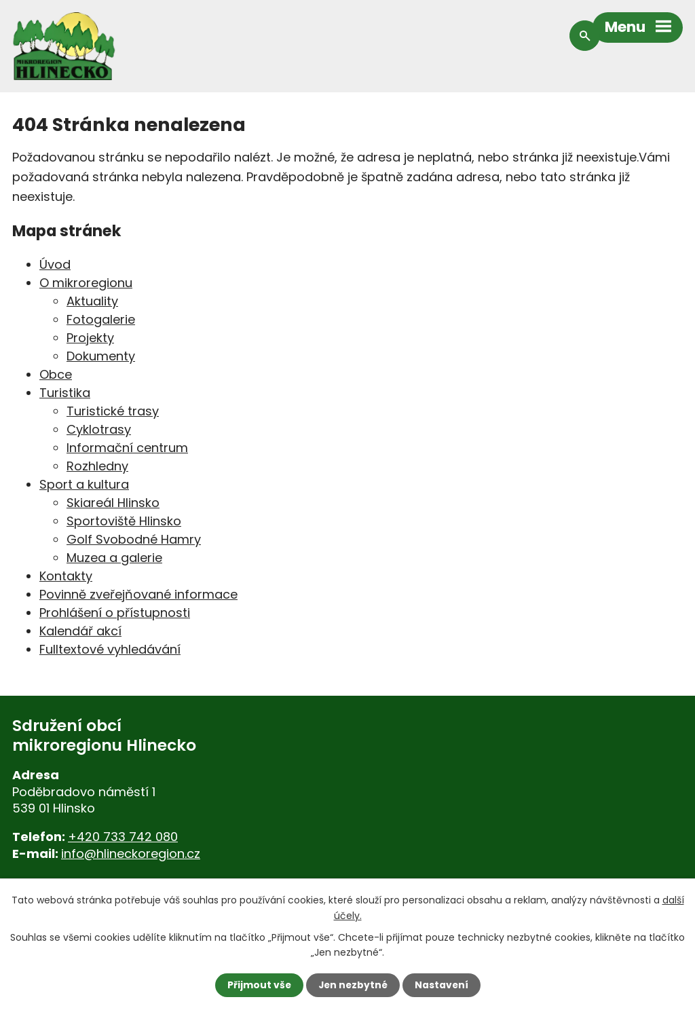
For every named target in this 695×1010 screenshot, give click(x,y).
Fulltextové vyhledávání (110, 649)
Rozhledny (97, 465)
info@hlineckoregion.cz (130, 853)
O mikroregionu (85, 282)
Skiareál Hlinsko (113, 502)
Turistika (64, 392)
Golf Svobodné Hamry (134, 539)
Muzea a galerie (114, 557)
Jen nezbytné (352, 985)
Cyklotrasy (99, 429)
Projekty (90, 337)
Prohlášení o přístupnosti (114, 612)
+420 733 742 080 (123, 836)
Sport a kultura (84, 484)
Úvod (55, 264)
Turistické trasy (113, 411)
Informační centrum (127, 447)
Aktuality (92, 301)
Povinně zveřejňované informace (138, 594)
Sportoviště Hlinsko (124, 520)
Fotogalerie (101, 319)
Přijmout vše (257, 985)
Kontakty (65, 575)
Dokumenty (101, 356)
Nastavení (442, 985)
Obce (55, 374)
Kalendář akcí (80, 630)
